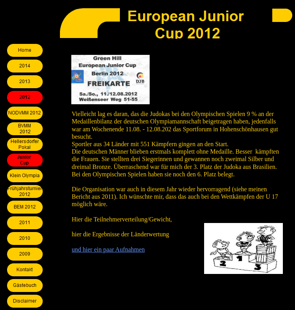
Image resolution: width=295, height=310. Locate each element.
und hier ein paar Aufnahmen (108, 249)
